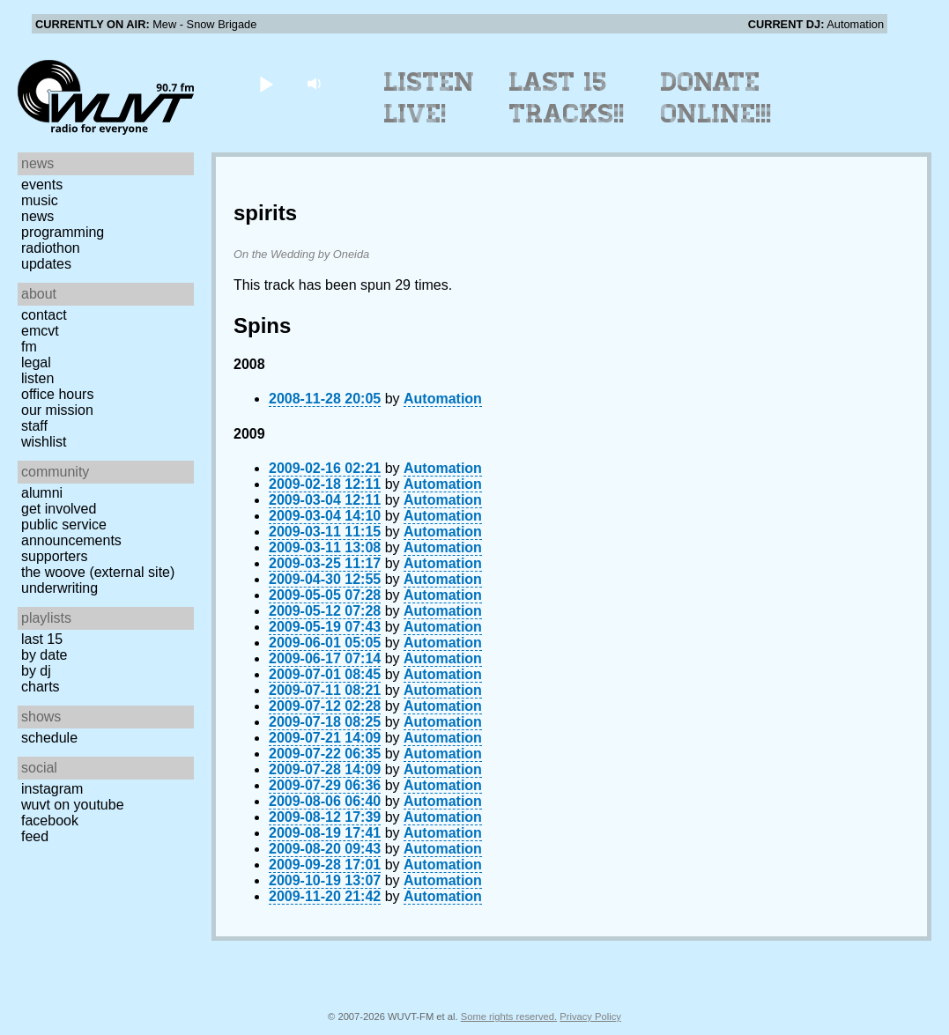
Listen (37, 378)
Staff (34, 425)
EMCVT (40, 330)
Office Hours (57, 394)
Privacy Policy (590, 1016)
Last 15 (42, 639)
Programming (62, 232)
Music (39, 200)
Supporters (54, 556)
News (37, 216)
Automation (443, 398)
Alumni (42, 492)
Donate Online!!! (716, 97)
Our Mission (57, 410)
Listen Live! (429, 97)
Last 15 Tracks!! (567, 97)
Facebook (49, 820)
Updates (46, 263)
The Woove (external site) (97, 572)
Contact (44, 314)
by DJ (36, 670)
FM (29, 346)
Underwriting (59, 587)
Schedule (49, 737)
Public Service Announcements (71, 532)
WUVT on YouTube (72, 804)
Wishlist (44, 441)
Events (42, 184)
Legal (36, 362)
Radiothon (50, 247)
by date (44, 654)
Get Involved (58, 508)
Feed (34, 836)
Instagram (52, 788)
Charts (40, 686)
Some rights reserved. (509, 1016)
